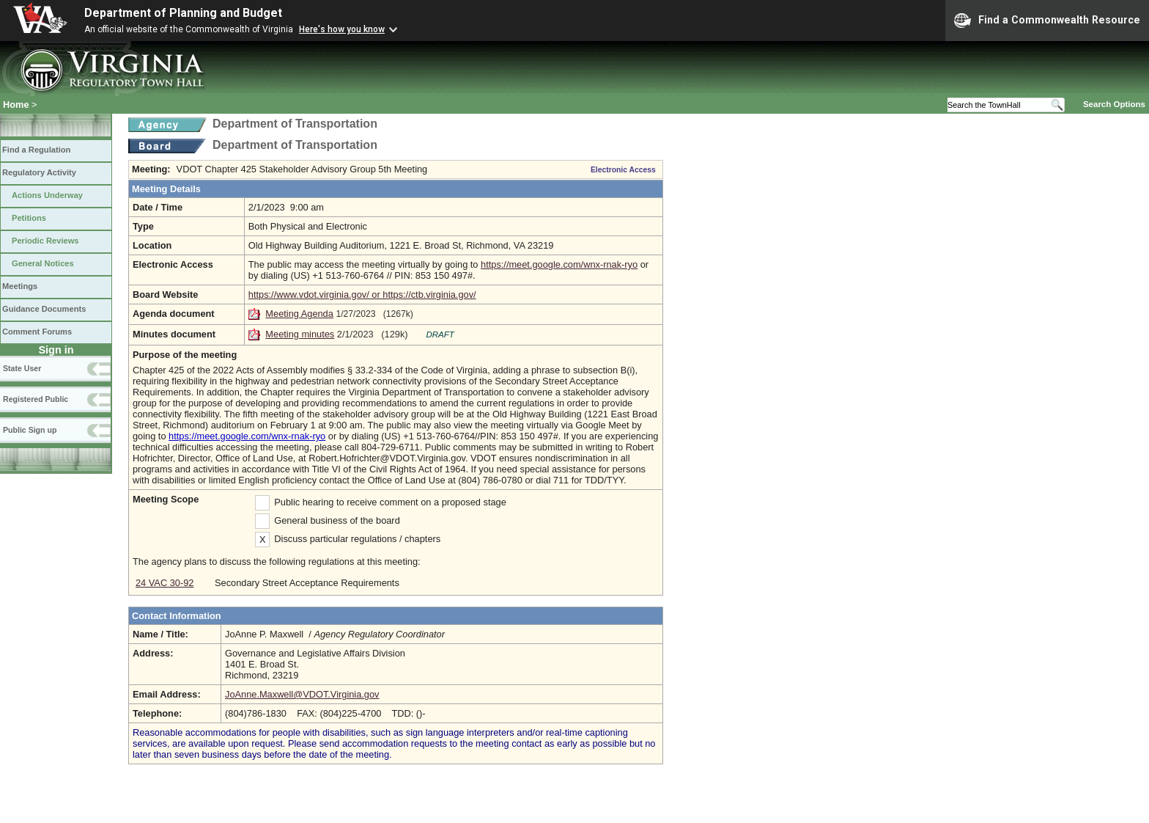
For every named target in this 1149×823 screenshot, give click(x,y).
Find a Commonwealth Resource (1047, 20)
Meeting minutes (299, 334)
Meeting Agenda (299, 313)
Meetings (19, 286)
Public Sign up (29, 429)
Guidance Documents (44, 308)
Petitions (29, 217)
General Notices (43, 263)
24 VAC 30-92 (164, 582)
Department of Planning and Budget (183, 13)
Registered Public (35, 399)
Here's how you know (342, 29)
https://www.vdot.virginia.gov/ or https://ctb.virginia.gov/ (362, 294)
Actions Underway (47, 195)
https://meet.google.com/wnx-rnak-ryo (559, 264)
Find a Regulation (36, 149)
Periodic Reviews (45, 240)
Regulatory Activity (39, 172)
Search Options (1114, 104)
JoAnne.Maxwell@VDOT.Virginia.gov (302, 694)
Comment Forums (37, 331)
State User (22, 368)
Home (16, 104)
